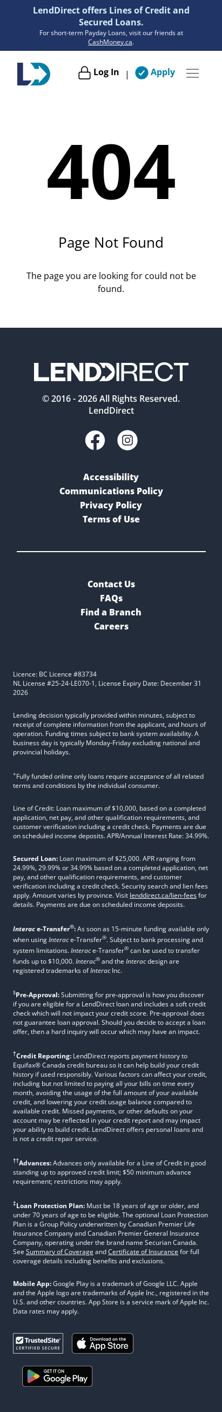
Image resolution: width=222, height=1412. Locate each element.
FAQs (111, 598)
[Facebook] (95, 441)
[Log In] (98, 74)
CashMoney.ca (110, 42)
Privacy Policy (111, 505)
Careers (111, 626)
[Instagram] (127, 441)
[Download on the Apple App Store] (102, 1350)
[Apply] (155, 74)
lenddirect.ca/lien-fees (163, 895)
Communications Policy (111, 491)
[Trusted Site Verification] (38, 1350)
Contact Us (111, 584)
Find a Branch (111, 612)
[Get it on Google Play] (57, 1389)
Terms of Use (111, 519)
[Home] (33, 74)
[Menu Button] (192, 74)
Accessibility (111, 477)
